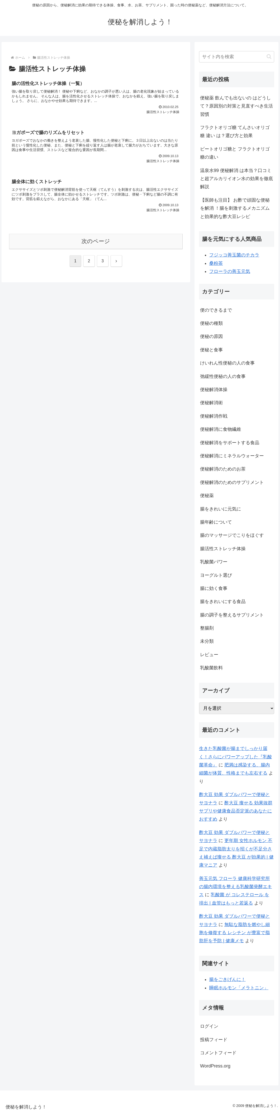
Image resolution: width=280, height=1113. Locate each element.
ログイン (209, 1026)
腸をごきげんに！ (227, 979)
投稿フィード (213, 1039)
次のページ (95, 241)
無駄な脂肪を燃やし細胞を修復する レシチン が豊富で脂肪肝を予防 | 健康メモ (234, 933)
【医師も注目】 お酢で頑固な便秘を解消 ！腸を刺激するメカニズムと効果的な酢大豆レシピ (235, 208)
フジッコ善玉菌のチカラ (234, 255)
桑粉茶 (216, 263)
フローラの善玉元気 (229, 271)
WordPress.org (215, 1065)
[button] (269, 56)
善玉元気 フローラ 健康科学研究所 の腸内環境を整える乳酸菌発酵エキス (235, 886)
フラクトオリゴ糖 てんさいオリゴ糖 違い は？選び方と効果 (235, 131)
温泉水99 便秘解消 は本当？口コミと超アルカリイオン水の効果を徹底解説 (236, 178)
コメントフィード (218, 1052)
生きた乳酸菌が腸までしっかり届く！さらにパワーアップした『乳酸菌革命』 (235, 756)
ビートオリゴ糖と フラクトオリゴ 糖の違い (235, 153)
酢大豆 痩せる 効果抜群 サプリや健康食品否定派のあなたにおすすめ (235, 811)
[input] (236, 56)
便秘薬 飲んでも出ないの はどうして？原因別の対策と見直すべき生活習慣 (236, 106)
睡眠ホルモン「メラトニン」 (238, 987)
